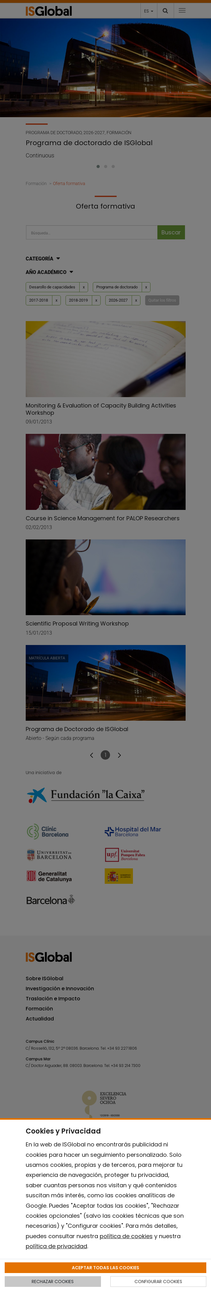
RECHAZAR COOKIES (53, 1281)
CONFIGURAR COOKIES (158, 1281)
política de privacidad (56, 1246)
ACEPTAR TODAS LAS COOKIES (105, 1268)
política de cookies (126, 1236)
